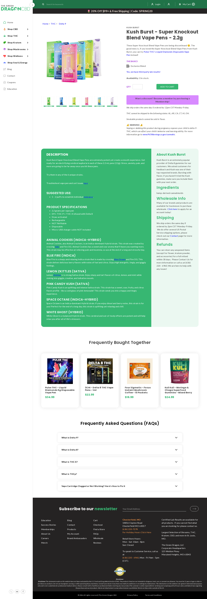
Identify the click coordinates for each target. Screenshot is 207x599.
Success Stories (48, 524)
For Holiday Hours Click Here (137, 532)
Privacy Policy (132, 595)
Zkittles (57, 275)
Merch (44, 542)
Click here (172, 209)
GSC (57, 246)
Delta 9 (62, 23)
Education (46, 520)
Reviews (97, 542)
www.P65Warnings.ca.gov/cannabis (159, 134)
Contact (174, 236)
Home (45, 23)
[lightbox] (49, 101)
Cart (95, 520)
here (86, 183)
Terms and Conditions (153, 595)
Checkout (98, 524)
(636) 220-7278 (130, 529)
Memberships (48, 529)
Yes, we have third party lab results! (143, 71)
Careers (45, 538)
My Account (73, 533)
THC (53, 23)
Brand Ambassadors (77, 538)
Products (71, 529)
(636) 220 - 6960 (131, 557)
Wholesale (98, 538)
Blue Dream (120, 259)
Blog (69, 520)
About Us (45, 533)
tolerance (88, 197)
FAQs (96, 533)
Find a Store (99, 529)
